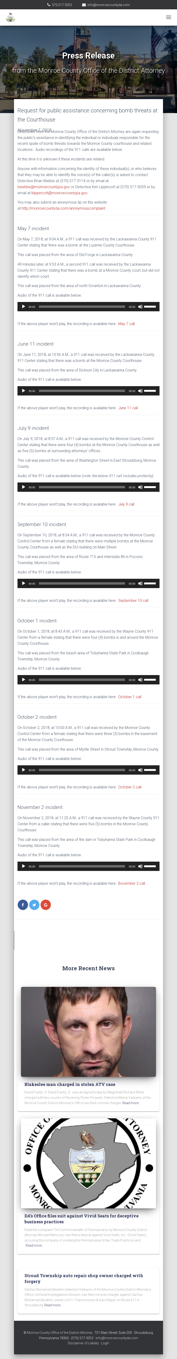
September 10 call (133, 600)
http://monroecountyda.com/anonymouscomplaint (63, 208)
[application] (88, 306)
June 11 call (128, 408)
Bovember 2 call (131, 883)
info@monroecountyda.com (108, 5)
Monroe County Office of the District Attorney (59, 1333)
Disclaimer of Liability (83, 1343)
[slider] (82, 306)
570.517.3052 (62, 5)
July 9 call (126, 504)
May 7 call (126, 324)
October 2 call (129, 787)
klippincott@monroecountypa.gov (59, 193)
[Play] (23, 306)
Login (105, 1343)
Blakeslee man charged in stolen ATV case (69, 1084)
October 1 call (129, 697)
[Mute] (140, 306)
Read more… (131, 1103)
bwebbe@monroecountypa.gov (43, 187)
